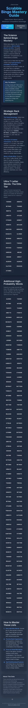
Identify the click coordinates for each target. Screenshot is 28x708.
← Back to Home (14, 4)
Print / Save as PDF (7, 26)
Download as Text (21, 26)
